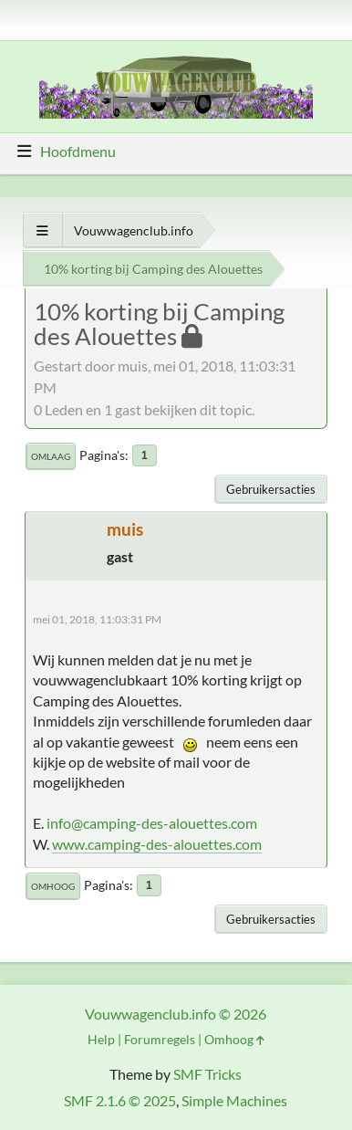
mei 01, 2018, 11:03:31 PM (97, 619)
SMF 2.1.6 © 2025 (120, 1100)
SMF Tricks (207, 1074)
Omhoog (53, 886)
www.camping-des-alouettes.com (157, 844)
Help (101, 1039)
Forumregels (159, 1039)
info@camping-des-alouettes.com (152, 823)
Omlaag (50, 456)
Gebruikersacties (271, 489)
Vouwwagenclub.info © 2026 (175, 1013)
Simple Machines (234, 1100)
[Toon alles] (42, 230)
